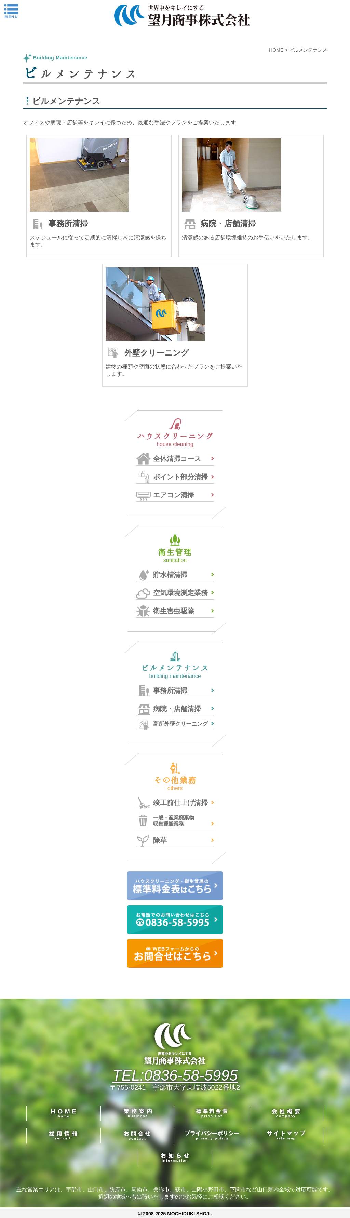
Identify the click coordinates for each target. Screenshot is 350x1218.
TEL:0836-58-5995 (175, 1075)
